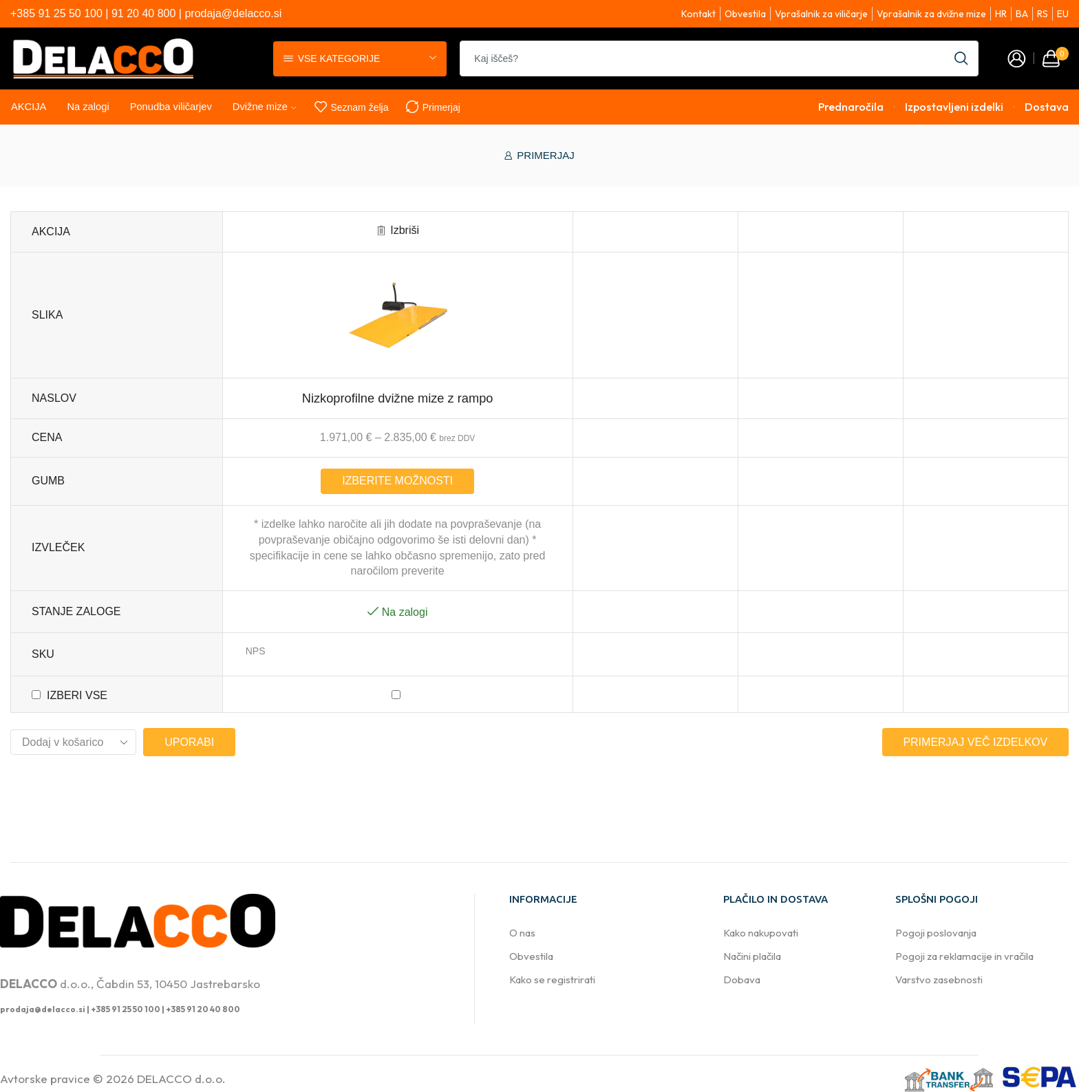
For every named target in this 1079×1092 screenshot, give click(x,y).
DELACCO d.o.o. (181, 1078)
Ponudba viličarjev (171, 106)
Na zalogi (88, 106)
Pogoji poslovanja (935, 932)
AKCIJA (28, 106)
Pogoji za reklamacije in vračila (964, 956)
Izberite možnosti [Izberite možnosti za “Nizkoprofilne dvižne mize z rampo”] (397, 480)
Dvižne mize (264, 106)
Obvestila (531, 956)
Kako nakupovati (760, 932)
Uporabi (189, 742)
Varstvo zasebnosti (939, 979)
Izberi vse (77, 695)
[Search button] (960, 58)
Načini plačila (752, 956)
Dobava (741, 979)
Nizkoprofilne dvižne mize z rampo (397, 398)
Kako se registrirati (552, 979)
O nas (522, 932)
